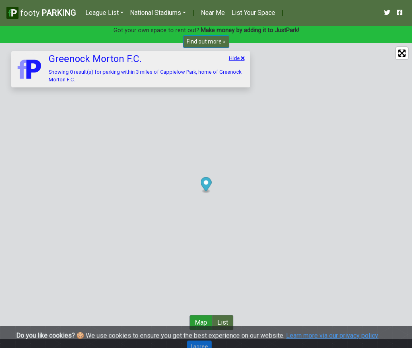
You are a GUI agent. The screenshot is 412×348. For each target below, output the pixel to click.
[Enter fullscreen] (402, 53)
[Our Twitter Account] (387, 13)
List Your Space (253, 13)
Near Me (213, 13)
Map (201, 322)
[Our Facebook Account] (399, 13)
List (222, 322)
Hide (237, 58)
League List (102, 13)
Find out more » (206, 41)
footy (41, 12)
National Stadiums (155, 13)
